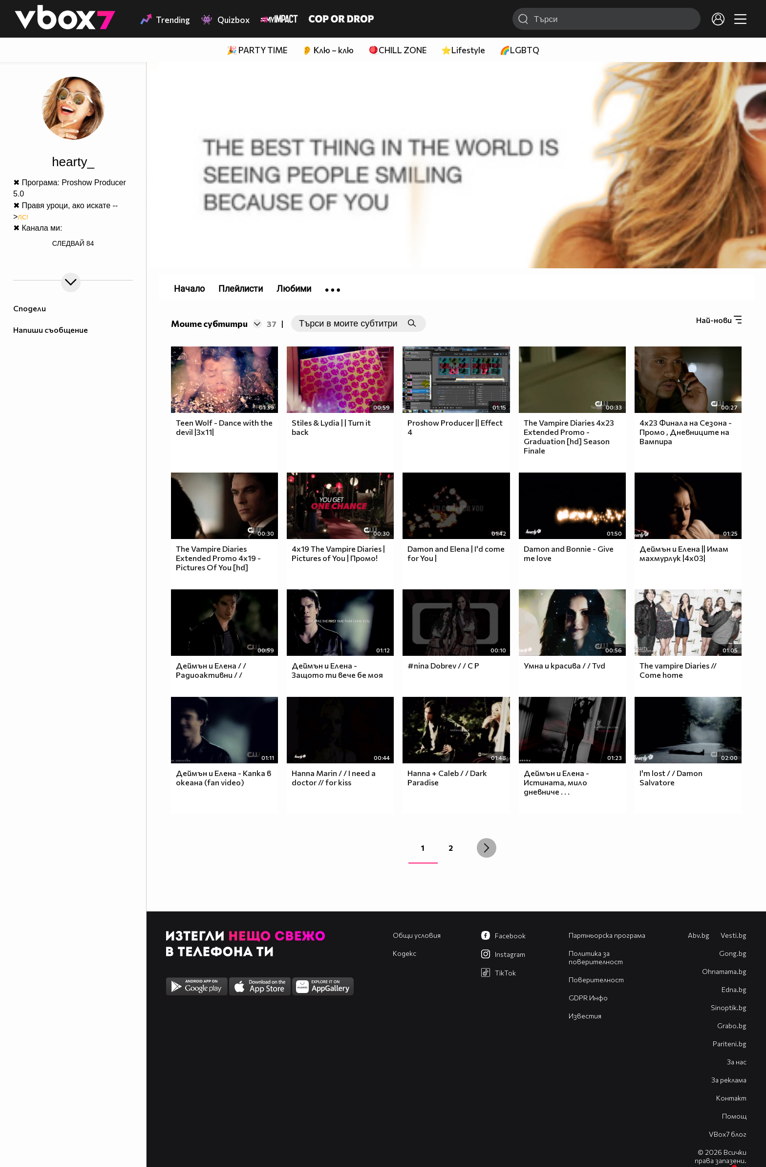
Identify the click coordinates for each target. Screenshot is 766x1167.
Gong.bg (732, 953)
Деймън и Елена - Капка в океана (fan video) (223, 777)
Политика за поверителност (596, 957)
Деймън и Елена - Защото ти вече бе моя (337, 670)
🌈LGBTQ (519, 50)
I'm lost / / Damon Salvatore (670, 777)
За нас (736, 1062)
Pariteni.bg (729, 1043)
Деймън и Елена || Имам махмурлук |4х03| (683, 553)
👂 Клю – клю (328, 50)
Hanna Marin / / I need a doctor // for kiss (334, 777)
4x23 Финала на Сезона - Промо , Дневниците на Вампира (685, 432)
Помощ (734, 1116)
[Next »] (486, 848)
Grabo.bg (731, 1025)
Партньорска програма (607, 935)
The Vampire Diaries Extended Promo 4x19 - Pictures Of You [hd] (218, 558)
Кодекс (404, 953)
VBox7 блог (727, 1134)
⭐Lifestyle (463, 50)
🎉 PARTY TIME (257, 50)
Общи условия (417, 935)
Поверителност (596, 979)
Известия (585, 1016)
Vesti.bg (733, 935)
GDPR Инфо (588, 998)
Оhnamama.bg (724, 971)
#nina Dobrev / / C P (443, 665)
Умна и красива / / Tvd (564, 665)
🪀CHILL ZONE (397, 50)
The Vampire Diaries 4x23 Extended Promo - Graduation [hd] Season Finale (569, 436)
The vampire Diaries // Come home (678, 670)
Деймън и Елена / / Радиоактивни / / (211, 670)
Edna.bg (734, 989)
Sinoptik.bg (728, 1007)
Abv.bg (698, 935)
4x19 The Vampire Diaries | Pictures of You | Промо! (338, 553)
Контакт (731, 1098)
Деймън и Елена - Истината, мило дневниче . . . (556, 782)
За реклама (728, 1080)
